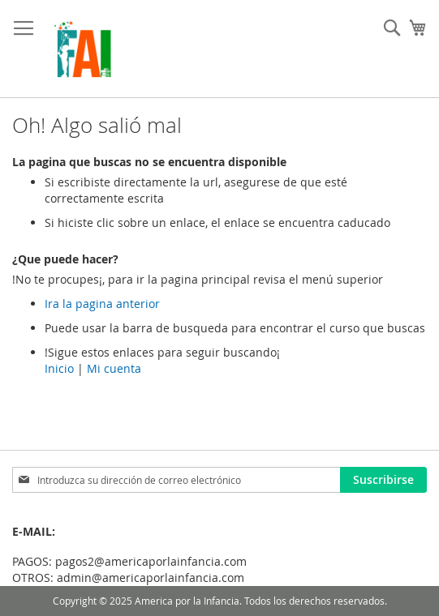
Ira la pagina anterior (102, 303)
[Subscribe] (383, 480)
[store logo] (82, 49)
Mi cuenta (114, 368)
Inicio (59, 368)
